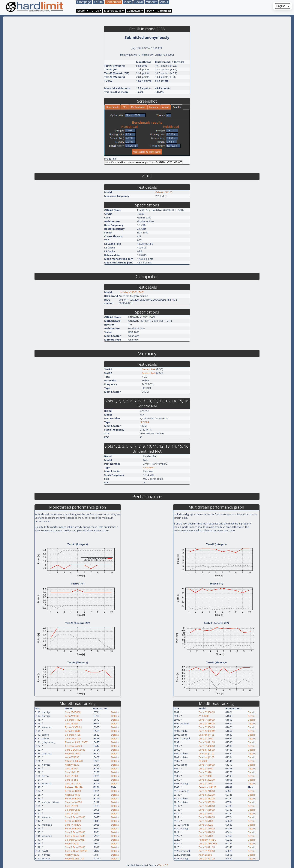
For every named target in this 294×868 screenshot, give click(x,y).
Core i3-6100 (206, 768)
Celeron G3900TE (74, 839)
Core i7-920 (205, 772)
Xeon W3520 (72, 843)
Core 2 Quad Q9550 (76, 851)
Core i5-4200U (207, 817)
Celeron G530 (72, 809)
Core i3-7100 (206, 738)
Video (128, 2)
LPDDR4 (144, 422)
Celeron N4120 (163, 192)
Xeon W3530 (72, 716)
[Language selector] (282, 6)
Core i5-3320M (207, 731)
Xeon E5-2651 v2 (74, 858)
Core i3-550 (71, 723)
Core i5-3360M (207, 723)
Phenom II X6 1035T (76, 742)
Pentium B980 (73, 791)
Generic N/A (149, 369)
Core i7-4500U (73, 712)
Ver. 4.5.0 (163, 865)
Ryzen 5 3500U (73, 727)
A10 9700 (204, 716)
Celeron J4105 (73, 734)
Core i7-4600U (207, 746)
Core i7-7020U (73, 824)
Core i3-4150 (72, 772)
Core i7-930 (71, 813)
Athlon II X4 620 (74, 761)
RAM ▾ (150, 10)
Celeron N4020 (73, 746)
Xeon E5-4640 (72, 731)
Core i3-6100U (73, 783)
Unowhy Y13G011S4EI (131, 292)
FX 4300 (203, 761)
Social (138, 2)
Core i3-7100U (207, 791)
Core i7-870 (71, 806)
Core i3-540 (71, 768)
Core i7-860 (71, 776)
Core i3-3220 (206, 824)
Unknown (148, 467)
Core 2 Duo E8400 (75, 749)
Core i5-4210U (207, 742)
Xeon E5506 (205, 854)
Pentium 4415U (207, 839)
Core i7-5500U (207, 712)
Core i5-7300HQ (208, 843)
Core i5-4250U (207, 749)
